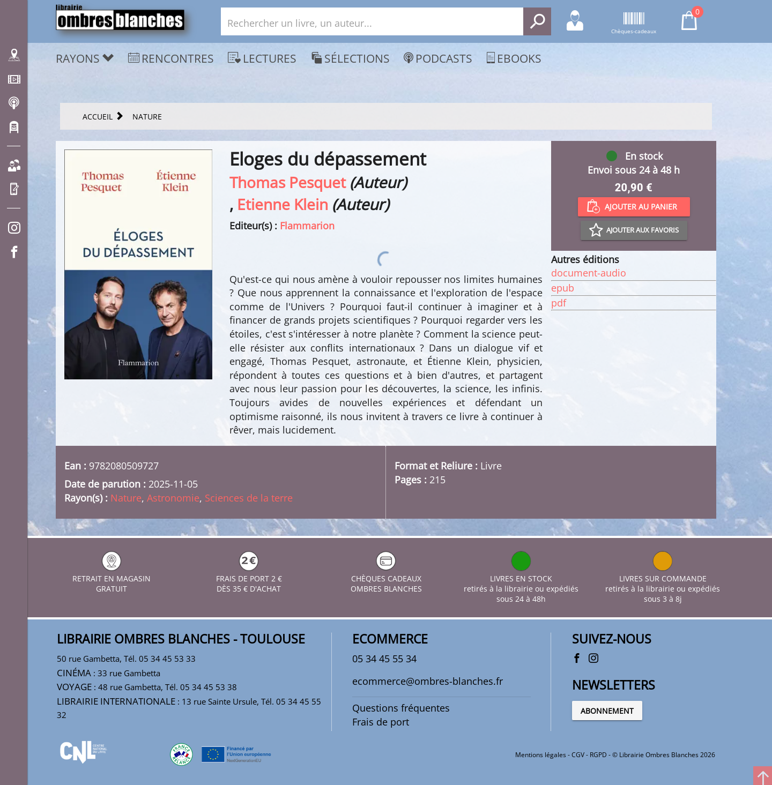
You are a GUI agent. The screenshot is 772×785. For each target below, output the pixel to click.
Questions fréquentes (401, 707)
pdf (558, 302)
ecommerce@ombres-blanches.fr (427, 681)
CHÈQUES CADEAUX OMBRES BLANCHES (386, 578)
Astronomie (173, 497)
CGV (577, 754)
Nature (126, 497)
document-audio (588, 272)
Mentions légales (540, 754)
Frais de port (380, 721)
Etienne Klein (282, 204)
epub (562, 287)
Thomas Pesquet (287, 182)
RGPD (598, 754)
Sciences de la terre (249, 497)
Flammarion (307, 225)
